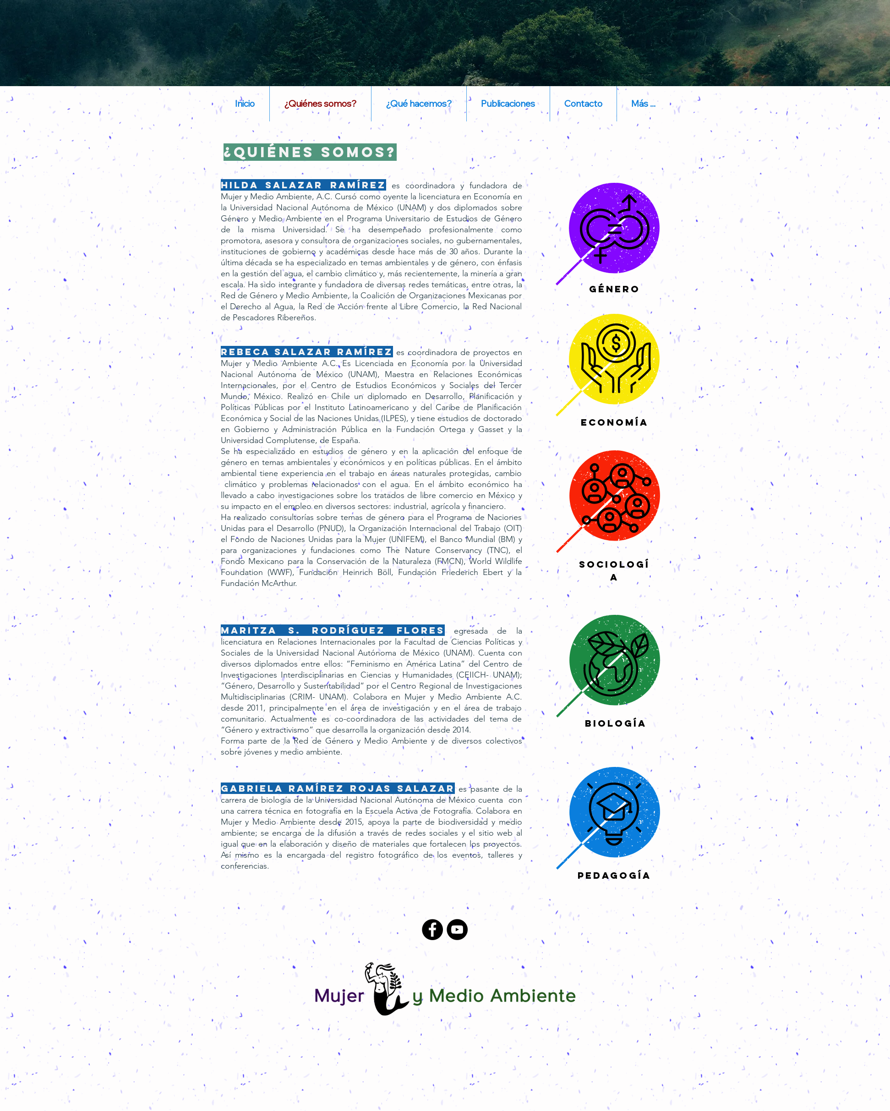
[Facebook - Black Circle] (432, 929)
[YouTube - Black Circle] (457, 929)
